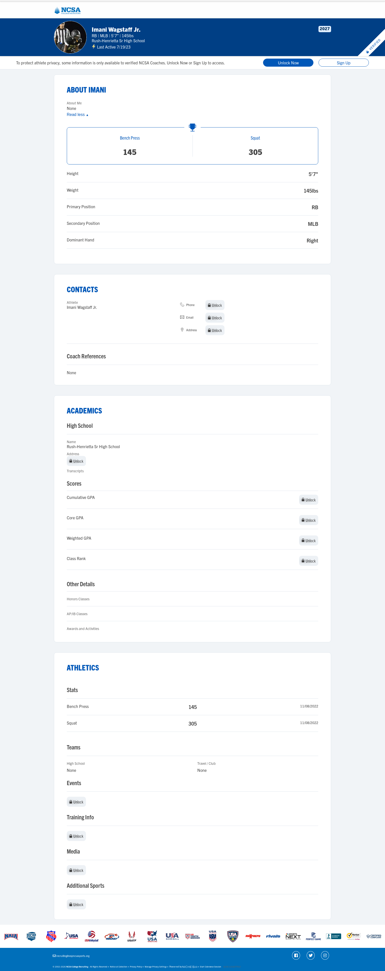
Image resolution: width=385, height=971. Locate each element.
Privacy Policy (136, 966)
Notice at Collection (118, 966)
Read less (78, 114)
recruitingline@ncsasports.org (72, 955)
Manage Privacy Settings (156, 966)
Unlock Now (288, 62)
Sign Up (343, 62)
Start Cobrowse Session (210, 966)
